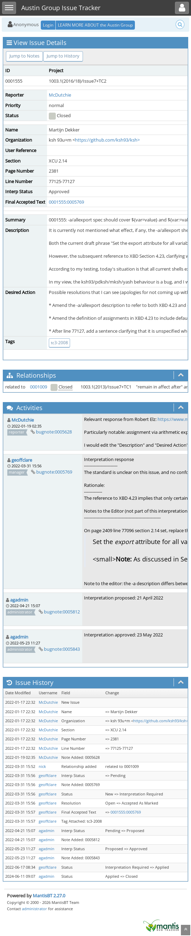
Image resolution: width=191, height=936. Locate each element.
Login (48, 25)
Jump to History (63, 56)
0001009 (38, 387)
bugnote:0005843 (62, 649)
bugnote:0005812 (62, 612)
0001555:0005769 (66, 202)
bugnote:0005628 (54, 432)
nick (42, 766)
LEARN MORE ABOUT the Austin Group (95, 25)
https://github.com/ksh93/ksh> (107, 140)
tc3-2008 (59, 343)
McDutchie (60, 95)
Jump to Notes (24, 56)
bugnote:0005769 (54, 472)
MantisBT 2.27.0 (49, 895)
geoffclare (22, 460)
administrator (34, 908)
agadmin (19, 600)
